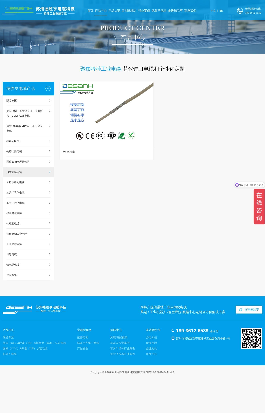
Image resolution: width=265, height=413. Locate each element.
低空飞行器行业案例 (122, 387)
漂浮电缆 (11, 288)
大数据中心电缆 (15, 216)
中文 (214, 11)
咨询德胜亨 (250, 343)
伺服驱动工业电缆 (16, 267)
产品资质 (82, 382)
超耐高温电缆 (14, 205)
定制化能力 (132, 11)
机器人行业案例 (120, 376)
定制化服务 (84, 363)
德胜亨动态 (161, 11)
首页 (93, 11)
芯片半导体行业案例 (122, 382)
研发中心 (151, 387)
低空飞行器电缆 (15, 236)
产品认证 (117, 11)
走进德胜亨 (178, 11)
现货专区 (11, 134)
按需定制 (82, 371)
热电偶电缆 (12, 298)
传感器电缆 (12, 257)
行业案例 (147, 11)
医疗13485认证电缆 (17, 195)
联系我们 (193, 11)
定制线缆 (11, 308)
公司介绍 (151, 371)
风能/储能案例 (119, 371)
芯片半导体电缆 (15, 226)
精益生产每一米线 (88, 376)
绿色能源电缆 (14, 246)
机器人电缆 (12, 174)
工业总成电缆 (14, 277)
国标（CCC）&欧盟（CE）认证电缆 (24, 162)
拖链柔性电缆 (14, 185)
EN (222, 11)
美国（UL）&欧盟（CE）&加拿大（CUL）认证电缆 (24, 147)
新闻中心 (116, 363)
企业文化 (151, 382)
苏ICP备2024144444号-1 (160, 406)
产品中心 (103, 11)
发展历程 (151, 376)
